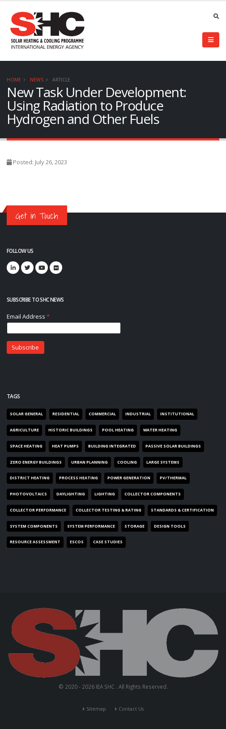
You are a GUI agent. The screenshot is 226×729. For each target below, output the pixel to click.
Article (61, 80)
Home (14, 80)
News (36, 80)
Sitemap (96, 709)
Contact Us (131, 709)
